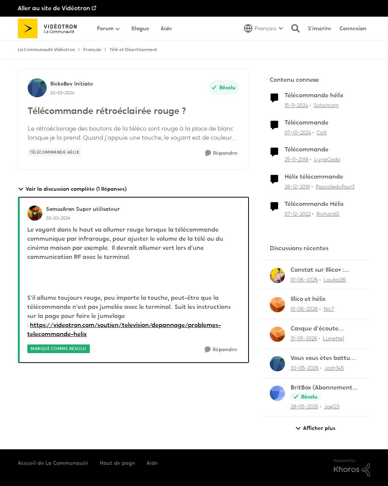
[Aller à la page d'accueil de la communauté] (50, 28)
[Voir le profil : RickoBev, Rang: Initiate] (37, 87)
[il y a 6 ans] (296, 160)
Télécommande (307, 122)
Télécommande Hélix (314, 204)
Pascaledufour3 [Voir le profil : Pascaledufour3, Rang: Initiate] (335, 186)
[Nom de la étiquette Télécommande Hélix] (54, 152)
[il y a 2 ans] (298, 132)
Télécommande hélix (314, 95)
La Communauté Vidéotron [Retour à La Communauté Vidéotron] (46, 50)
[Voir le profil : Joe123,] (277, 393)
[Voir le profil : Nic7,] (277, 304)
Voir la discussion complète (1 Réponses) (72, 189)
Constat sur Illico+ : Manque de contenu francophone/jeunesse (323, 270)
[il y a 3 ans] (298, 214)
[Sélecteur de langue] (263, 28)
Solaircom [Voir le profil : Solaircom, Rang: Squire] (326, 105)
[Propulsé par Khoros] (352, 468)
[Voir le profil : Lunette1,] (277, 334)
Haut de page (117, 463)
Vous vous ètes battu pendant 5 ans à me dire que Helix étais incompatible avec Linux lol (326, 358)
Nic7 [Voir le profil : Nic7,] (329, 308)
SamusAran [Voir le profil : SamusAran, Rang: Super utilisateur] (60, 209)
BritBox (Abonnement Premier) (321, 388)
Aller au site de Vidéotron (54, 8)
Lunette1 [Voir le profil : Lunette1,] (333, 338)
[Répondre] (221, 153)
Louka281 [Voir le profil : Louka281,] (335, 279)
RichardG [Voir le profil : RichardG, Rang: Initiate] (328, 213)
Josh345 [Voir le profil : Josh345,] (334, 367)
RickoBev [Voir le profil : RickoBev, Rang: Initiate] (61, 83)
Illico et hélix (308, 299)
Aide (152, 463)
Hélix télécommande (314, 177)
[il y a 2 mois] (304, 280)
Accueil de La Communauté (53, 463)
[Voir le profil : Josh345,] (277, 363)
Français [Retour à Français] (92, 50)
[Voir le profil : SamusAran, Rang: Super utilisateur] (34, 213)
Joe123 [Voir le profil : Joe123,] (332, 406)
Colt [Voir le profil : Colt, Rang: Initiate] (322, 132)
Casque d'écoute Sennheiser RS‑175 (316, 329)
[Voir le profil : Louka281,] (277, 275)
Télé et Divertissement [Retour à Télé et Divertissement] (133, 50)
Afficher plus (315, 428)
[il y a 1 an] (296, 105)
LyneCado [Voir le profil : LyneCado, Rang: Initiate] (327, 159)
